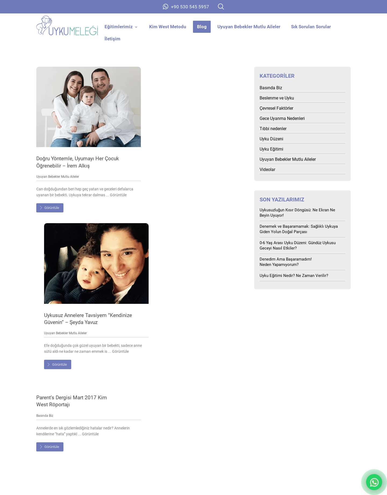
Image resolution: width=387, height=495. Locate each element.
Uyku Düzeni (271, 139)
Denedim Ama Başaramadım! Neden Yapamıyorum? (286, 262)
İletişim (303, 442)
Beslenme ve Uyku (277, 98)
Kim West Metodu (194, 442)
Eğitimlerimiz (194, 431)
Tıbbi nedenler (273, 128)
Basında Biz (44, 255)
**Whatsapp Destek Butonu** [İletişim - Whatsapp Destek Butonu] (374, 482)
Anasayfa (83, 431)
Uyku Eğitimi (271, 149)
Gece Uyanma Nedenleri (282, 118)
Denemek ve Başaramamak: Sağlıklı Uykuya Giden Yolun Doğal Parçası (299, 229)
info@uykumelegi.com (194, 415)
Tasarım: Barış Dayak (330, 486)
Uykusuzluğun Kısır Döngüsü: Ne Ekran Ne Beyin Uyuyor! (297, 213)
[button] (221, 6)
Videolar (267, 169)
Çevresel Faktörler (276, 108)
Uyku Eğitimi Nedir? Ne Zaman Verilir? (294, 275)
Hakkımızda (83, 442)
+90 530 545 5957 (193, 407)
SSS (303, 431)
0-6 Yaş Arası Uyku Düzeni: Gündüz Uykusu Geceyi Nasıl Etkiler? (298, 246)
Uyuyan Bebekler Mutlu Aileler (57, 172)
